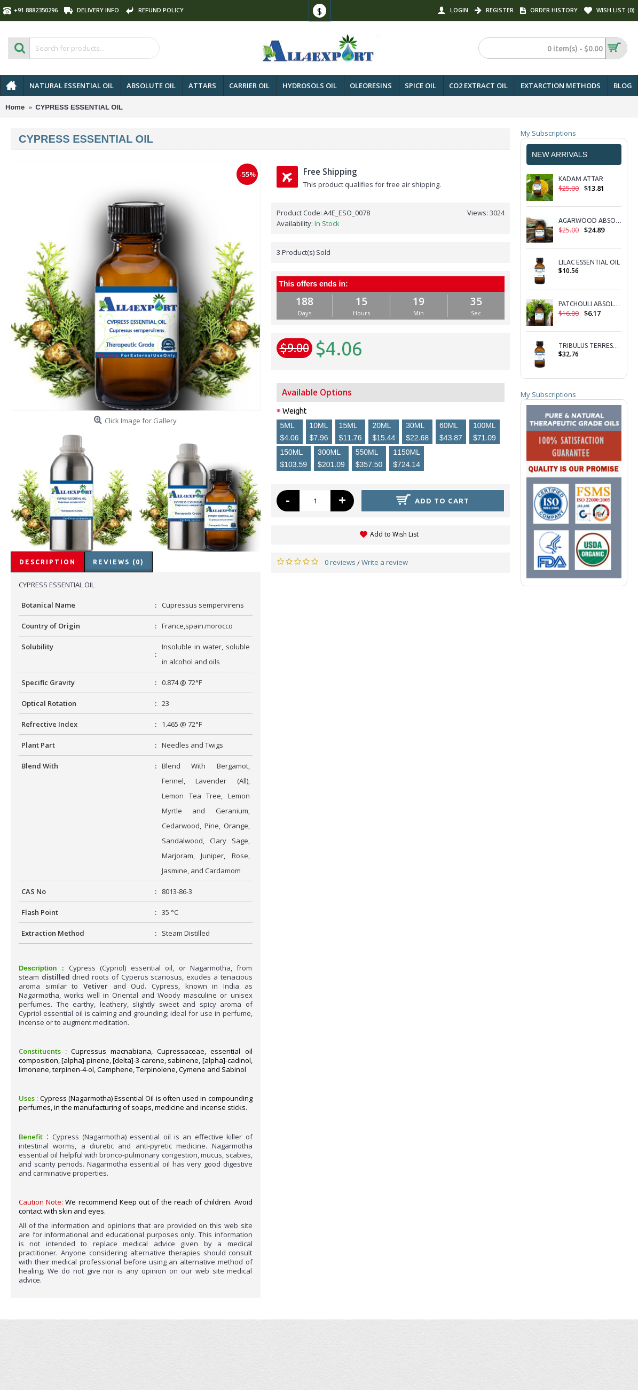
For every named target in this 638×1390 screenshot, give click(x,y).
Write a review (384, 562)
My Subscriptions (548, 133)
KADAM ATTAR (581, 178)
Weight (294, 411)
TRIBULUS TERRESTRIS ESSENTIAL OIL (589, 345)
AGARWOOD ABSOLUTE (589, 220)
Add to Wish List (394, 534)
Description (47, 561)
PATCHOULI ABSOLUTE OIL (589, 303)
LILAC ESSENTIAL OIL (589, 262)
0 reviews (340, 562)
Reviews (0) (118, 561)
